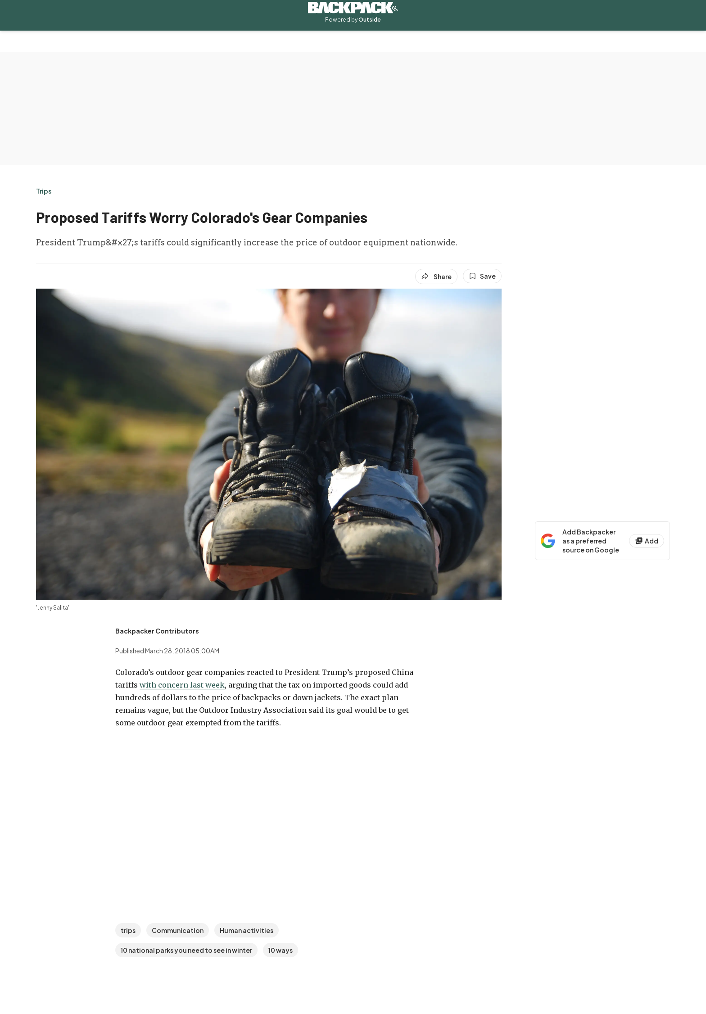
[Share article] (436, 276)
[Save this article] (482, 276)
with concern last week (182, 684)
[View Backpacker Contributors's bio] (157, 630)
